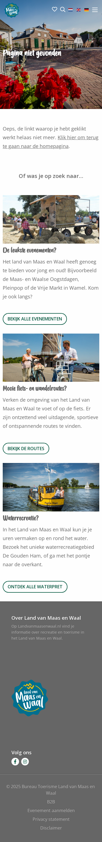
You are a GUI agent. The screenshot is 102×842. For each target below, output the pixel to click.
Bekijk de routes (26, 449)
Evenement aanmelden (51, 810)
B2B (51, 802)
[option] (51, 220)
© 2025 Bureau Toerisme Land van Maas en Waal (51, 789)
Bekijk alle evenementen (35, 319)
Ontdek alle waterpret (35, 587)
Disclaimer (51, 828)
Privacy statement (51, 819)
